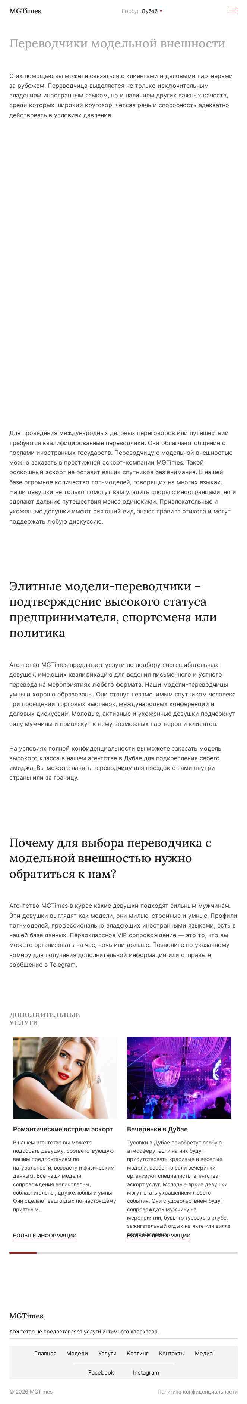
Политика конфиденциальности (198, 1391)
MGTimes (25, 10)
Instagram (146, 1372)
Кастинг (138, 1353)
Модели (77, 1353)
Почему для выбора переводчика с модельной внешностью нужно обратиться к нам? (110, 858)
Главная (45, 1353)
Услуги (107, 1353)
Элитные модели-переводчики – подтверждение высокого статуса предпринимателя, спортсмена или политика (113, 609)
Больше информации (44, 1235)
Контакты (172, 1353)
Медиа (204, 1353)
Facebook (101, 1372)
